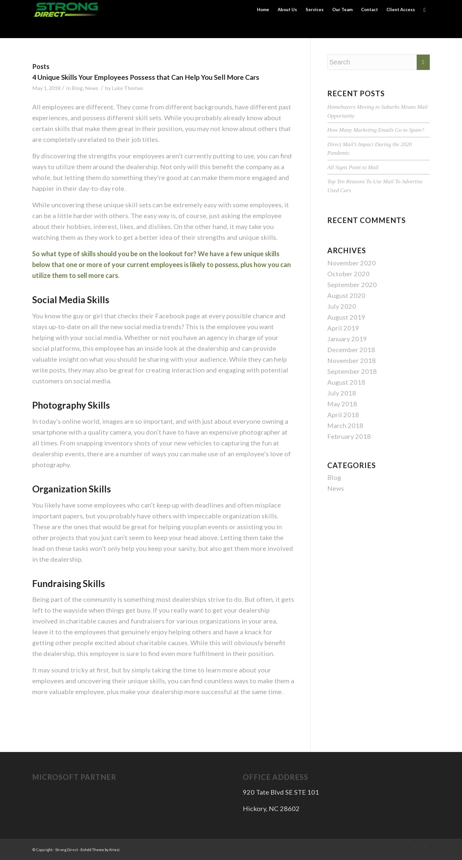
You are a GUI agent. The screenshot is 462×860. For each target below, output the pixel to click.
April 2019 (343, 328)
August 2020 (346, 295)
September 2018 (352, 371)
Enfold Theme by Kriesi (100, 850)
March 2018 (345, 425)
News (91, 88)
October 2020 (348, 274)
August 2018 (346, 382)
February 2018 (349, 436)
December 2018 (351, 349)
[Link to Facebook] (425, 847)
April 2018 (343, 415)
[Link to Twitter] (415, 847)
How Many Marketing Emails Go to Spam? (375, 130)
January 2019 (347, 339)
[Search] (424, 9)
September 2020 (352, 284)
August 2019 (346, 317)
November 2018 (351, 360)
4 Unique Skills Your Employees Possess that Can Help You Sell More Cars (145, 77)
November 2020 (351, 263)
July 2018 (341, 393)
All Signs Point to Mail (353, 167)
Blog (77, 88)
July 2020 (341, 306)
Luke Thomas (127, 88)
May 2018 (342, 404)
